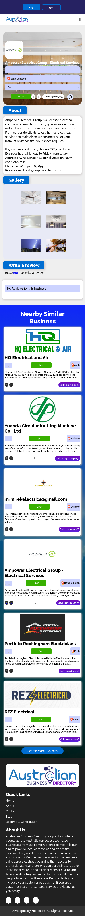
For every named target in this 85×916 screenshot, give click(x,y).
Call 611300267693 (53, 96)
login (16, 272)
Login (31, 7)
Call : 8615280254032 (67, 458)
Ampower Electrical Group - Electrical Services (34, 573)
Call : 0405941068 (69, 529)
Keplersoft (38, 911)
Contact (11, 811)
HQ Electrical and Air (26, 357)
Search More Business (42, 751)
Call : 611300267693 (68, 602)
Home (10, 800)
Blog (9, 816)
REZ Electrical (19, 711)
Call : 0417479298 (69, 739)
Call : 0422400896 (69, 385)
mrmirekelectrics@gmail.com (36, 499)
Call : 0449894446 (69, 671)
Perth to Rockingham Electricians (40, 643)
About (10, 806)
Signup (51, 7)
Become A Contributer (21, 822)
